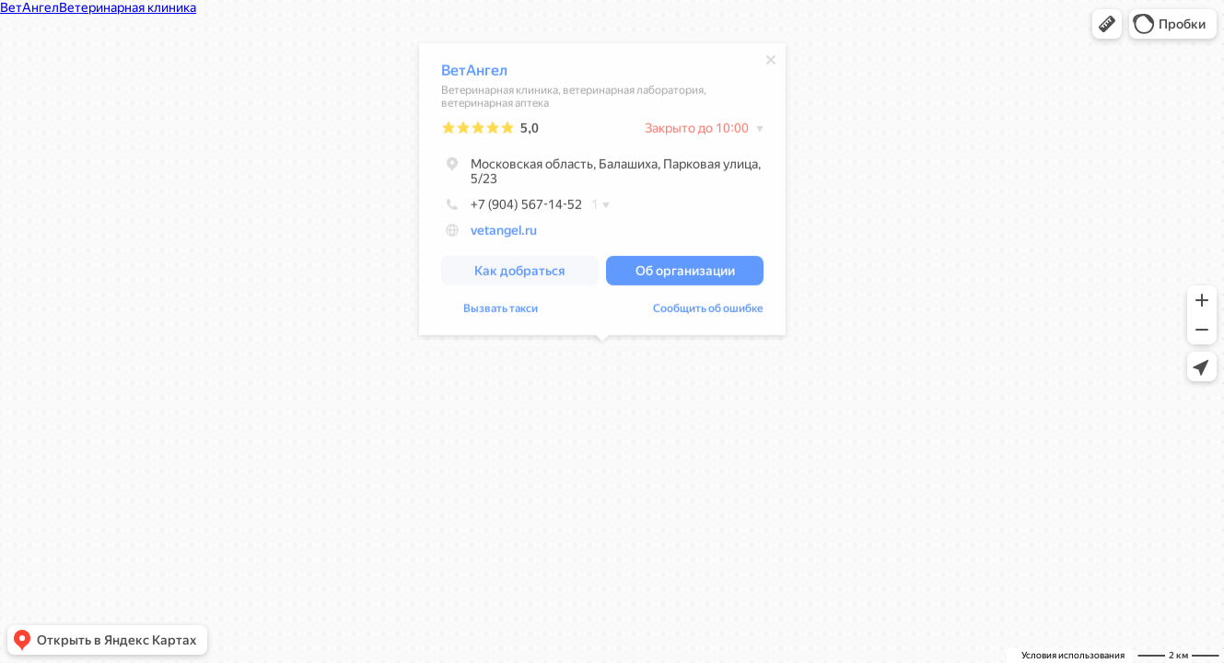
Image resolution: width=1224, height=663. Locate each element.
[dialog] (602, 192)
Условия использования (1073, 655)
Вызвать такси (500, 311)
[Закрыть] (771, 62)
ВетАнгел (474, 73)
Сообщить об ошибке (708, 311)
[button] (1107, 24)
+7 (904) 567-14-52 (511, 207)
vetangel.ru (504, 233)
